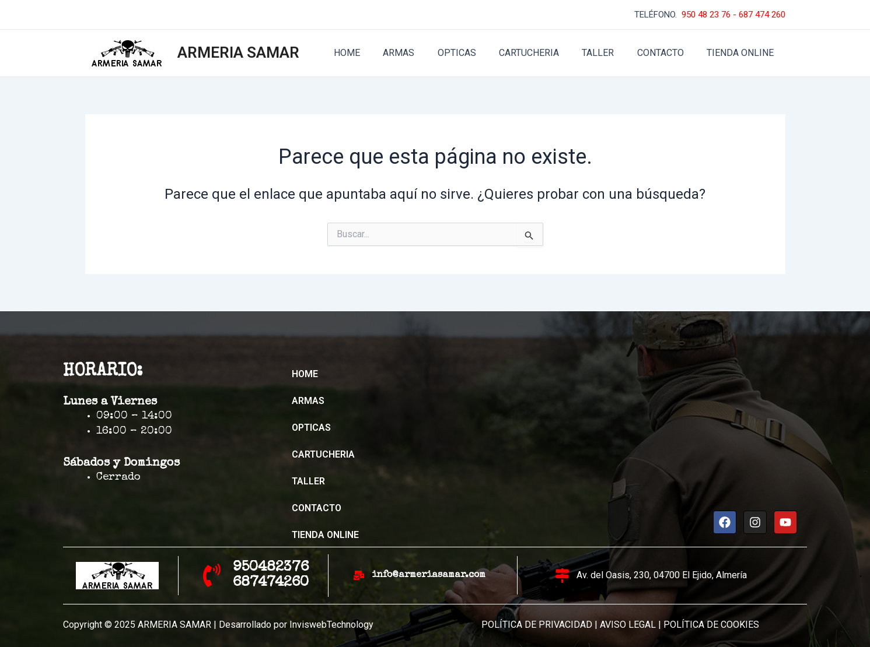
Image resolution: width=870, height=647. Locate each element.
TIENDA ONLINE (742, 52)
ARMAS (422, 52)
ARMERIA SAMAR (238, 52)
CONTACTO (667, 52)
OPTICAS (476, 52)
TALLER (609, 52)
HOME (375, 52)
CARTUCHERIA (544, 52)
